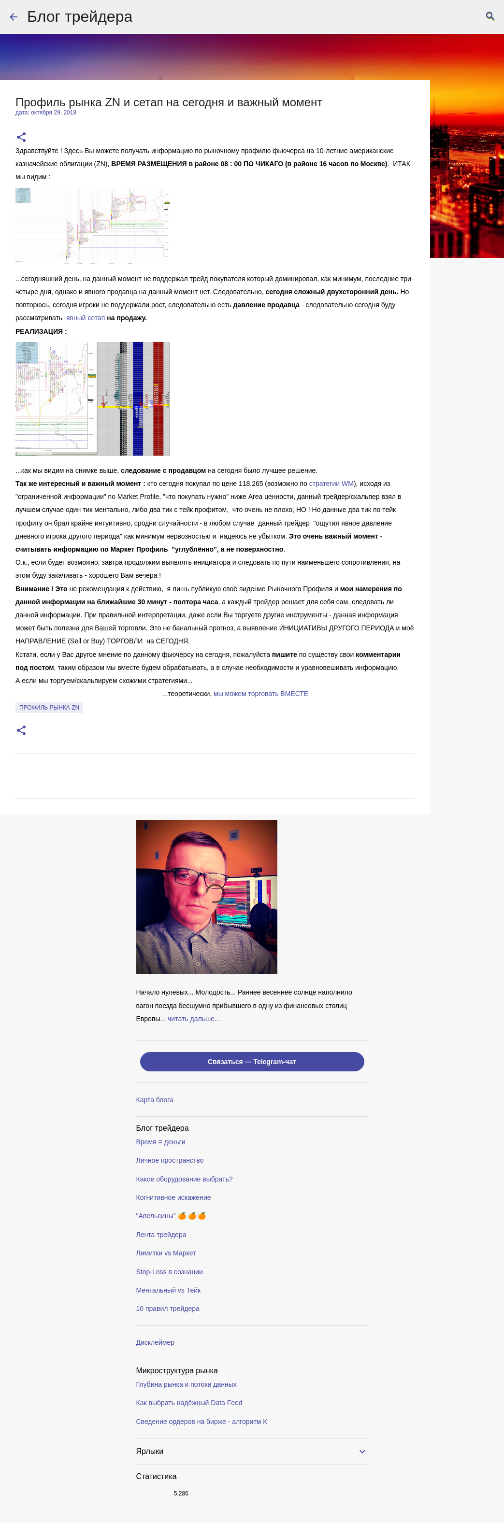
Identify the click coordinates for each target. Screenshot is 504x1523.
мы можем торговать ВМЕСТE (261, 693)
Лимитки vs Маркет (166, 1253)
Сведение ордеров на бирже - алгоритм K (202, 1421)
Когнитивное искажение (173, 1197)
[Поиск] (490, 16)
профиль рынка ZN (49, 707)
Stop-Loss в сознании (169, 1272)
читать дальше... (194, 1019)
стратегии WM (331, 483)
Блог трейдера (79, 16)
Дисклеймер (155, 1342)
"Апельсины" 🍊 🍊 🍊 (171, 1216)
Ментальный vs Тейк (168, 1290)
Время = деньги (161, 1142)
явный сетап (85, 318)
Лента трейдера (161, 1234)
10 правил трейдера (168, 1308)
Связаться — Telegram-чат (252, 1062)
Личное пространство (170, 1160)
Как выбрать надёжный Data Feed (189, 1403)
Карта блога (154, 1100)
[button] (21, 137)
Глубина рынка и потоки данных (186, 1384)
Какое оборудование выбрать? (184, 1179)
